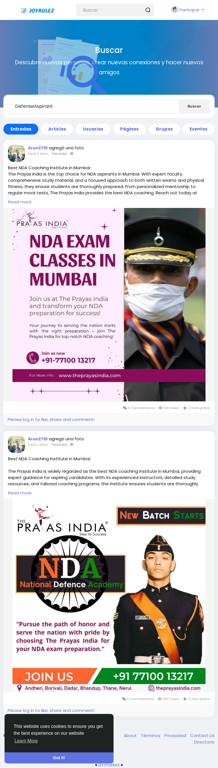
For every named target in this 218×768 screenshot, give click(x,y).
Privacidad (175, 735)
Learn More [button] (26, 740)
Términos (151, 735)
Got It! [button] (59, 757)
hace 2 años (38, 153)
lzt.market (109, 765)
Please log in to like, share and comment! (51, 419)
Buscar (194, 106)
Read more (20, 202)
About (131, 735)
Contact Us (202, 735)
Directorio (204, 742)
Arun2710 (38, 148)
